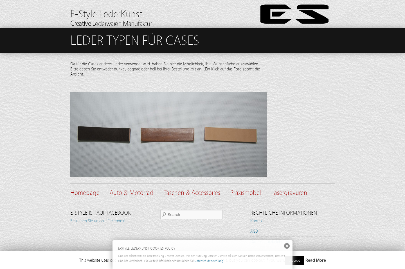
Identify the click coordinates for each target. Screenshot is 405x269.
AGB (254, 231)
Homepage (85, 193)
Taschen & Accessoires (192, 193)
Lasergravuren (289, 193)
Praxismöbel (245, 193)
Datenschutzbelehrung (208, 261)
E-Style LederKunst (106, 14)
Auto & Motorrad (132, 193)
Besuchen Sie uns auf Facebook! (97, 220)
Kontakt (257, 220)
